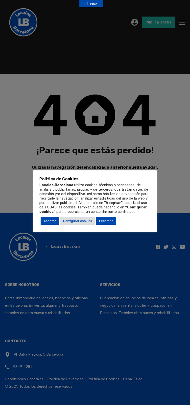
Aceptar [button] (50, 221)
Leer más (106, 221)
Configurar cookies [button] (77, 221)
